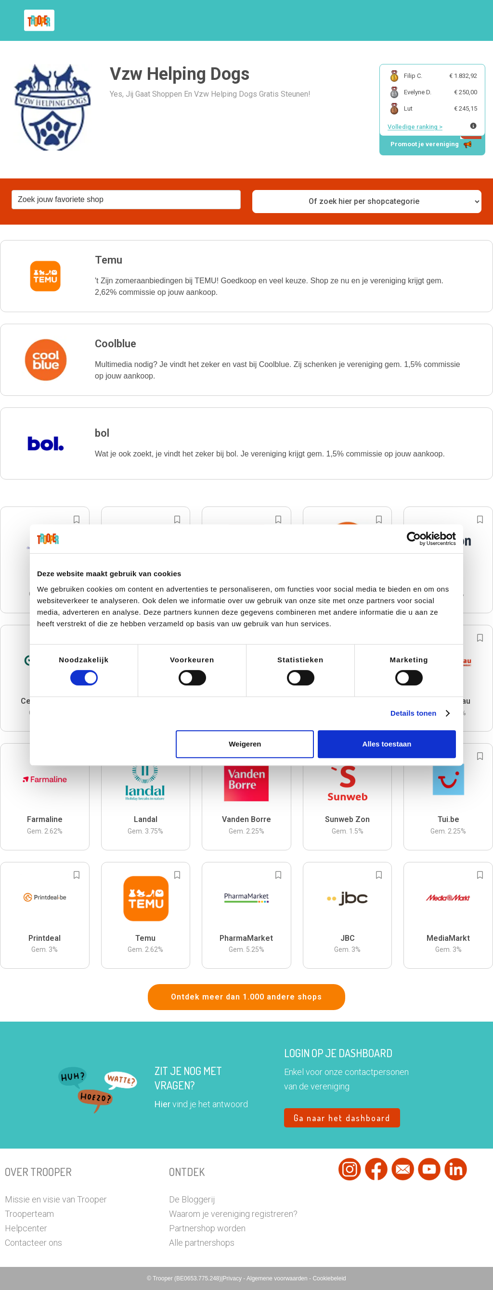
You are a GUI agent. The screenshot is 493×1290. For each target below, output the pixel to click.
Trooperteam (29, 1214)
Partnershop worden (207, 1228)
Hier (162, 1104)
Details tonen (413, 713)
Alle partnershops (201, 1243)
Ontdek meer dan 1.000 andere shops (246, 996)
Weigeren (245, 744)
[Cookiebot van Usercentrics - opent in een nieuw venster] (414, 538)
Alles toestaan (387, 744)
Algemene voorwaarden (277, 1278)
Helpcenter (26, 1228)
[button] (246, 276)
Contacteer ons (33, 1243)
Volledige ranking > (415, 126)
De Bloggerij (192, 1199)
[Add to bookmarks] (76, 519)
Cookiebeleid (329, 1278)
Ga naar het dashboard (342, 1118)
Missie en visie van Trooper (56, 1199)
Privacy (233, 1278)
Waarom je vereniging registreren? (233, 1214)
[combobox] (126, 199)
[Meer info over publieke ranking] (473, 126)
